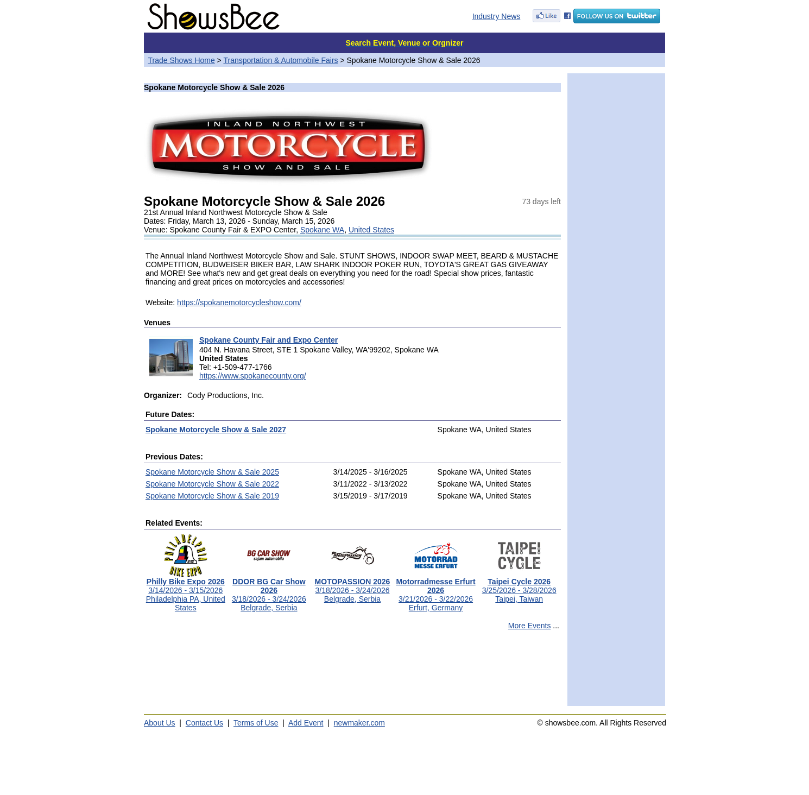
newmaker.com (359, 722)
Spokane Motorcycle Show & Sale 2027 (216, 429)
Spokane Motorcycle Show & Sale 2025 (212, 472)
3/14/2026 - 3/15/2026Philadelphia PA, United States (185, 591)
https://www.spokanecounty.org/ (252, 375)
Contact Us (204, 722)
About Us (159, 722)
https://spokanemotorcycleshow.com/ (239, 302)
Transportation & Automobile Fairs (280, 60)
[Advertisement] (352, 672)
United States (371, 229)
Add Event (306, 722)
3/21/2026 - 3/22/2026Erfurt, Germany (435, 591)
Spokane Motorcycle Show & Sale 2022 (212, 483)
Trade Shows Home (181, 60)
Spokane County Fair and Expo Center (268, 340)
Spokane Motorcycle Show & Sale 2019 (212, 495)
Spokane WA (322, 229)
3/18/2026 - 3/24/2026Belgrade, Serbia (269, 591)
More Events (529, 625)
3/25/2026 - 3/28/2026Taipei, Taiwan (519, 586)
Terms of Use (255, 722)
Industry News (496, 16)
